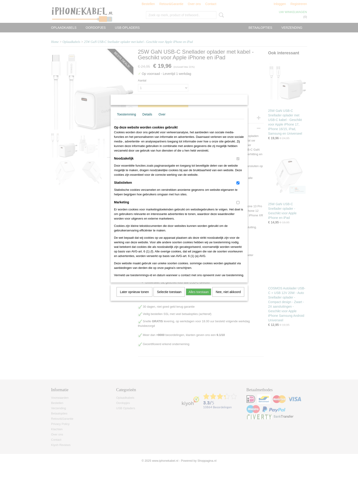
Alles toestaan (198, 298)
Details (147, 120)
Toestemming (126, 120)
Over (162, 120)
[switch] (237, 164)
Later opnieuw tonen (134, 298)
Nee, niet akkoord (228, 298)
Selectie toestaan (169, 298)
